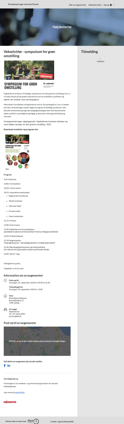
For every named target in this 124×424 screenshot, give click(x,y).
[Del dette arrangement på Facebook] (5, 365)
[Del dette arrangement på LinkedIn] (8, 365)
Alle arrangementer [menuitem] (77, 5)
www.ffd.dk (20, 392)
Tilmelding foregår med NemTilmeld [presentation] (23, 4)
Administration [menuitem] (95, 5)
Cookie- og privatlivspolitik (62, 421)
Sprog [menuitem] (108, 5)
